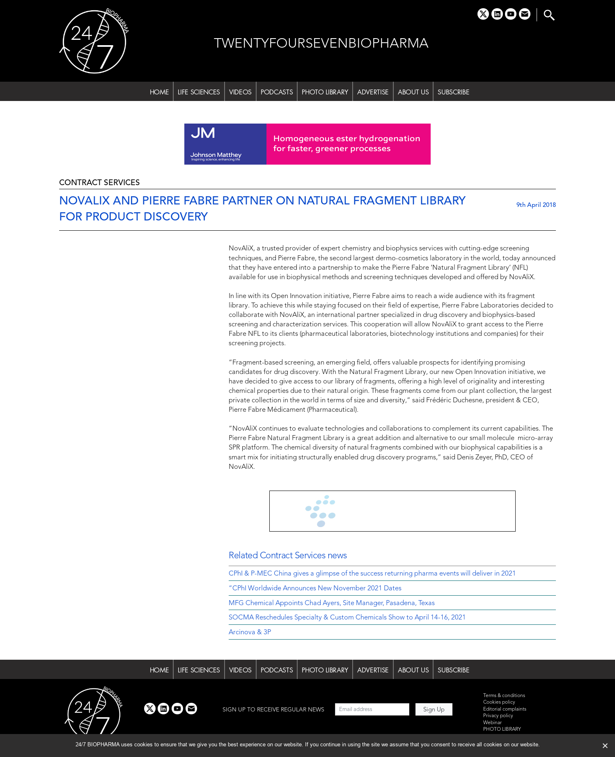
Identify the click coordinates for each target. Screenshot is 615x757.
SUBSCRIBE (453, 92)
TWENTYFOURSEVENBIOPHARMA (321, 44)
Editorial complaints (504, 709)
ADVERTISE (373, 92)
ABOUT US (413, 92)
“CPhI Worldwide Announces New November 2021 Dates (315, 588)
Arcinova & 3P (250, 632)
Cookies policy (499, 702)
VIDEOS (240, 92)
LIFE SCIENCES (199, 92)
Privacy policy (498, 715)
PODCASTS (277, 92)
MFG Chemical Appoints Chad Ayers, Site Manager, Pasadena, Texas (332, 603)
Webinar (492, 722)
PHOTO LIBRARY (325, 92)
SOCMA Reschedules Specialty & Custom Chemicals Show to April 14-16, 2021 (347, 618)
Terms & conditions (504, 695)
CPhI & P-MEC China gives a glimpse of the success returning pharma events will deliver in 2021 (372, 574)
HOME (159, 92)
